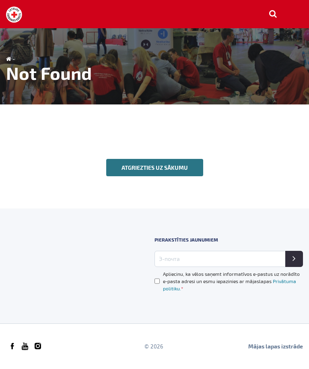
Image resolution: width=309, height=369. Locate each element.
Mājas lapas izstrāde (275, 346)
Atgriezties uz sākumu (155, 167)
